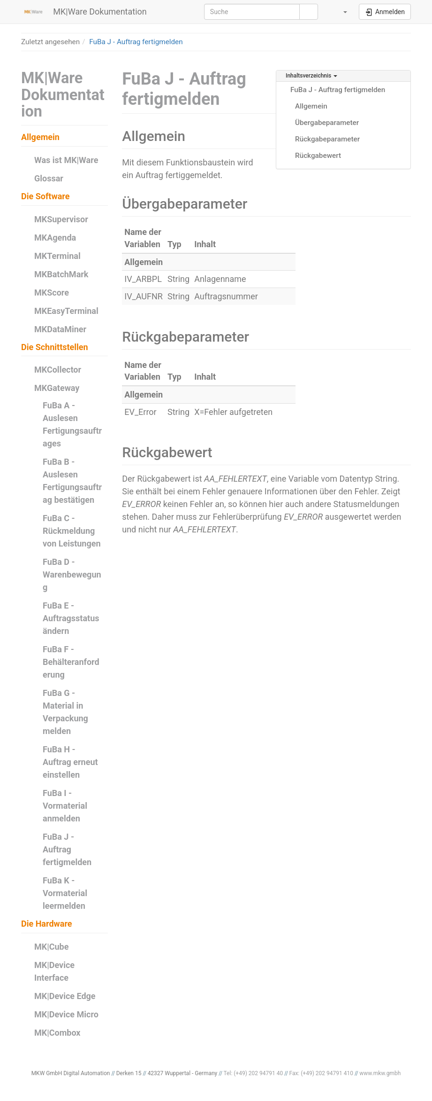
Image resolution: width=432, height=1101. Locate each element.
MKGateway (56, 388)
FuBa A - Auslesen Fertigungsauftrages (72, 424)
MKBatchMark (61, 274)
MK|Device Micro (66, 1014)
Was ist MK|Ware (66, 160)
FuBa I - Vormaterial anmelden (65, 805)
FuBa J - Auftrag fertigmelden (135, 42)
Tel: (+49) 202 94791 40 (253, 1073)
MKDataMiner (60, 329)
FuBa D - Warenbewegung (72, 574)
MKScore (51, 292)
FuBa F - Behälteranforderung (71, 661)
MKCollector (57, 370)
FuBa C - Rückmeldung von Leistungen (72, 530)
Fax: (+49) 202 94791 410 (321, 1073)
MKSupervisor (61, 219)
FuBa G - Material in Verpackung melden (65, 712)
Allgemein (311, 106)
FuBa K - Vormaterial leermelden (65, 893)
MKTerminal (57, 256)
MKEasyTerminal (66, 311)
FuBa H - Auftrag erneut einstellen (70, 762)
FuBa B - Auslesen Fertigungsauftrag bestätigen (72, 481)
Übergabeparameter (327, 122)
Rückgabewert (318, 155)
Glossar (48, 178)
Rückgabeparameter (327, 139)
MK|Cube (51, 947)
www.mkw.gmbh (380, 1073)
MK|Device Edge (65, 996)
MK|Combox (57, 1033)
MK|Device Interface (54, 971)
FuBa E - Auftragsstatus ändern (71, 618)
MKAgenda (55, 237)
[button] (339, 11)
